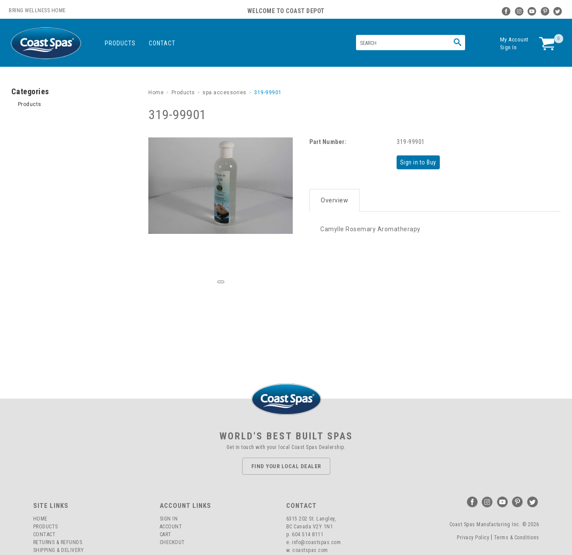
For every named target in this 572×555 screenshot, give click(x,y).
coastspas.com (310, 550)
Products (120, 43)
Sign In (508, 47)
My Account (514, 39)
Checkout (172, 542)
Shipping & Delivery (58, 550)
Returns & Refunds (57, 542)
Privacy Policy (473, 537)
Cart (165, 534)
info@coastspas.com (316, 542)
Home (40, 519)
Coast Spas (46, 43)
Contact (162, 43)
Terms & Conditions (516, 537)
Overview (334, 197)
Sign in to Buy (420, 161)
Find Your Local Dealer (286, 466)
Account (171, 527)
